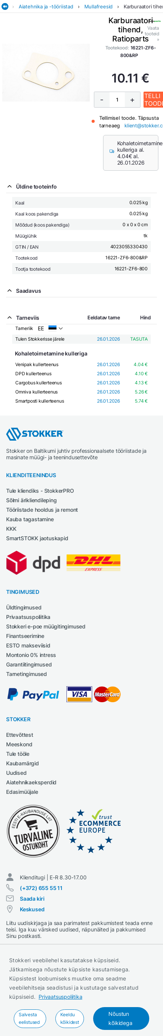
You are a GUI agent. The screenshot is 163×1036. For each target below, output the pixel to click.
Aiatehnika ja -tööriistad (46, 6)
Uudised (16, 772)
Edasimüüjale (22, 792)
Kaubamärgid (22, 763)
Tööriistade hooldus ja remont (42, 509)
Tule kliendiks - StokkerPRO (40, 490)
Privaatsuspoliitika (60, 996)
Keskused (32, 909)
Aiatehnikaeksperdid (31, 782)
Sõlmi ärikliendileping (31, 500)
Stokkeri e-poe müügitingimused (46, 626)
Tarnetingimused (26, 674)
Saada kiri (32, 898)
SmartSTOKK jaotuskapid (37, 538)
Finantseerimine (25, 636)
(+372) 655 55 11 (41, 888)
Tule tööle (17, 753)
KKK (11, 528)
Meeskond (19, 744)
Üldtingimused (23, 607)
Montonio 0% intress (31, 655)
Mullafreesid (98, 6)
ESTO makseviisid (28, 645)
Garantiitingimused (29, 664)
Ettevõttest (19, 734)
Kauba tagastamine (30, 519)
